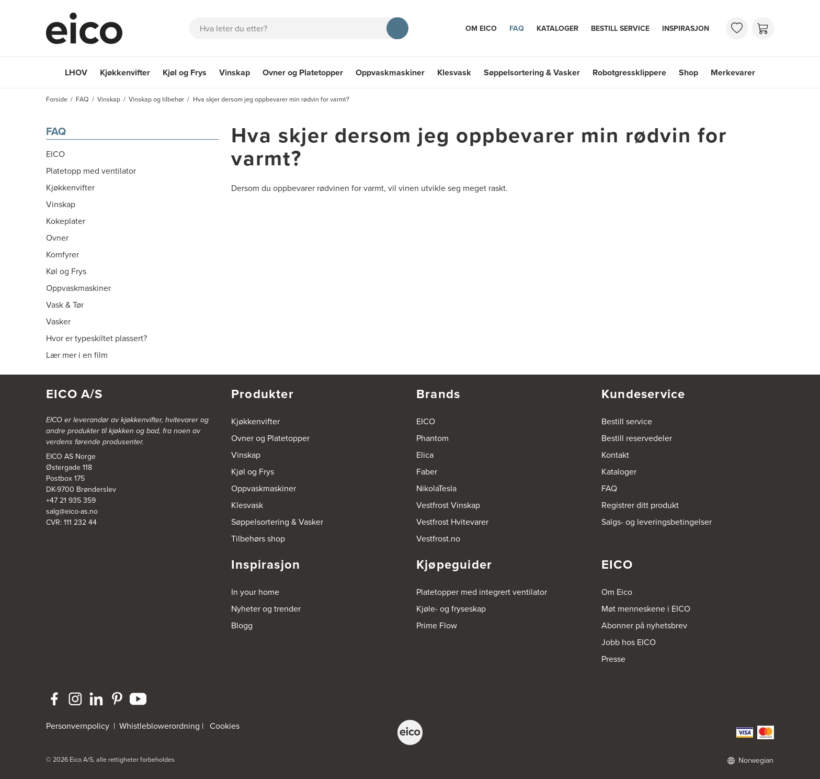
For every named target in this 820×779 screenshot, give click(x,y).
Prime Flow (436, 625)
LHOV (76, 72)
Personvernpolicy (78, 726)
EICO (425, 421)
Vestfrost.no (438, 539)
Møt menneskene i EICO (645, 609)
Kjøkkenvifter (125, 72)
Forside (56, 99)
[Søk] (397, 28)
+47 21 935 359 (71, 500)
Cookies (225, 726)
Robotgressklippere (629, 72)
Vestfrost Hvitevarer (452, 522)
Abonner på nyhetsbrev (644, 625)
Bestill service (620, 28)
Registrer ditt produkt (640, 505)
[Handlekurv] (763, 28)
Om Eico (481, 28)
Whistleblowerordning (159, 726)
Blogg (242, 625)
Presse (613, 659)
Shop (688, 72)
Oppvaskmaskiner (390, 72)
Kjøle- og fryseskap (451, 609)
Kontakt (615, 455)
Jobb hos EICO (628, 642)
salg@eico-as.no (72, 511)
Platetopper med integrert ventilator (481, 592)
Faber (426, 472)
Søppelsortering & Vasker (532, 72)
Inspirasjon (685, 28)
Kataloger (557, 28)
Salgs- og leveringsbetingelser (656, 522)
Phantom (432, 438)
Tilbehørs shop (258, 539)
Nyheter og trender (266, 609)
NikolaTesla (436, 488)
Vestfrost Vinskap (448, 505)
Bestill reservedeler (636, 438)
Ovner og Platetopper (303, 72)
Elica (425, 455)
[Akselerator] (89, 28)
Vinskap (234, 72)
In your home (255, 592)
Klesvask (454, 72)
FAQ (516, 28)
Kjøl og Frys (185, 72)
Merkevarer (733, 72)
